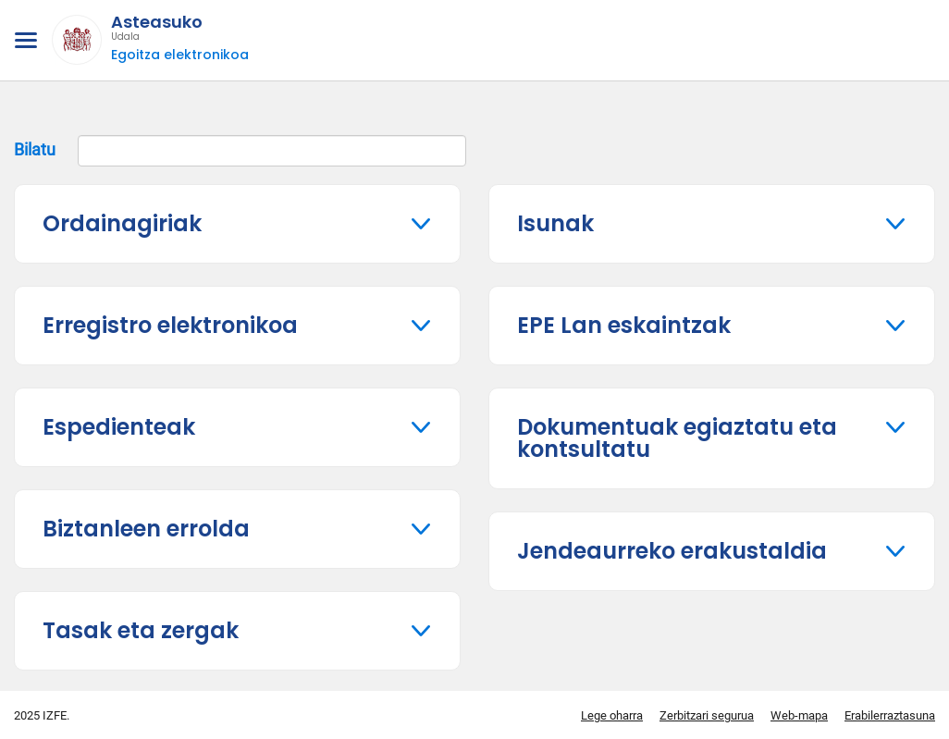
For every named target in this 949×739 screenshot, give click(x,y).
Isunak (555, 223)
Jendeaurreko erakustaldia (672, 551)
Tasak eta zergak (141, 630)
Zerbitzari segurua (706, 715)
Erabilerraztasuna (889, 715)
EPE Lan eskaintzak (624, 325)
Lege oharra (612, 715)
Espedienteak (119, 427)
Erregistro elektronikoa (170, 325)
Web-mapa (799, 715)
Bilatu (240, 150)
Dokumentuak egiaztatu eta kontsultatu (677, 438)
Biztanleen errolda (146, 528)
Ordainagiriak (122, 223)
